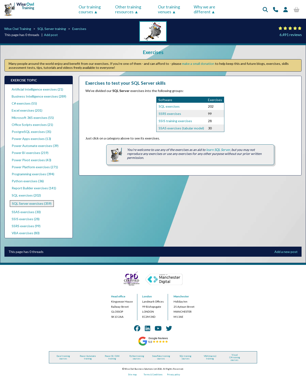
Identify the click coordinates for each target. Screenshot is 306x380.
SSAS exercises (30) (26, 212)
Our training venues (169, 9)
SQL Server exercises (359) (31, 203)
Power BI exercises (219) (30, 153)
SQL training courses (185, 357)
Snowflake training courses (161, 357)
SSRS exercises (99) (26, 226)
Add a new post (286, 252)
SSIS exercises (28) (26, 219)
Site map (132, 374)
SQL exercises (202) (26, 195)
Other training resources (128, 9)
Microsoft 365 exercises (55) (33, 118)
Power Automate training (88, 357)
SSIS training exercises (175, 121)
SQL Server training (51, 29)
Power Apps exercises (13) (31, 139)
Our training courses (90, 9)
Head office (118, 296)
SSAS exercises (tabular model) (181, 128)
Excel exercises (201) (27, 110)
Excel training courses (63, 357)
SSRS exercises (170, 114)
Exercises (79, 29)
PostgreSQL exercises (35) (31, 132)
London (147, 296)
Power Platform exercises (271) (35, 167)
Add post (51, 35)
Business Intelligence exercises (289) (39, 96)
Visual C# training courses (234, 357)
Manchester (181, 296)
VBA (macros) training (210, 357)
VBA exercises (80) (26, 233)
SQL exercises (169, 106)
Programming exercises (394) (33, 174)
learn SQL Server (218, 150)
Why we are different (204, 9)
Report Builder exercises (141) (34, 188)
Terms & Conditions (153, 374)
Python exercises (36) (28, 181)
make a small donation (198, 64)
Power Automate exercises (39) (35, 146)
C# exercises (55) (24, 103)
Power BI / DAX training (112, 357)
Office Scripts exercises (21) (32, 125)
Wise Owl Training (17, 29)
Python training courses (136, 357)
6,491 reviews (291, 34)
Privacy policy (173, 374)
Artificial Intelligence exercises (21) (37, 89)
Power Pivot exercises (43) (31, 160)
